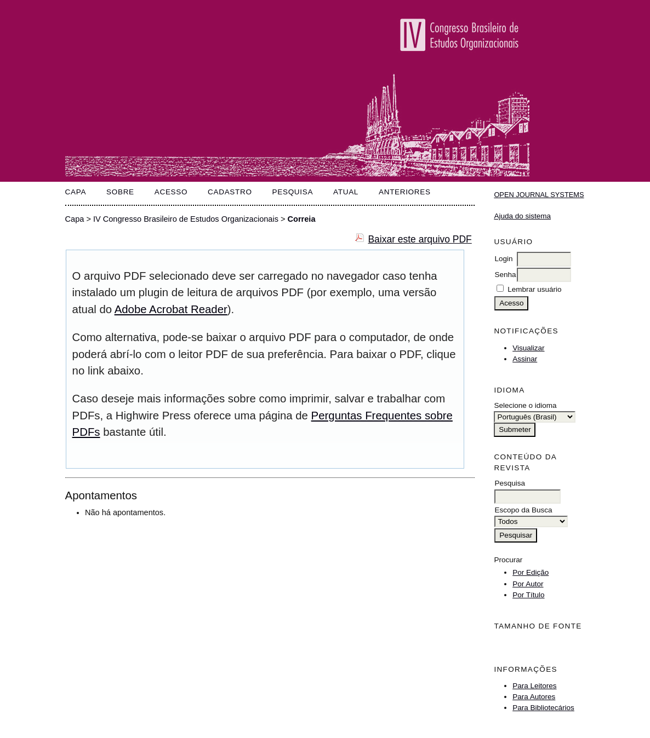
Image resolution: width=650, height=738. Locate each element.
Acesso (171, 192)
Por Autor (527, 584)
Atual (345, 192)
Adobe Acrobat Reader (171, 309)
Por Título (528, 595)
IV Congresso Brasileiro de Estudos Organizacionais (185, 219)
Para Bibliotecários (543, 708)
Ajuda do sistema (522, 216)
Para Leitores (534, 686)
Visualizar (528, 348)
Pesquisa (292, 192)
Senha (505, 274)
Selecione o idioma (525, 405)
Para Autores (533, 697)
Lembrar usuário (534, 289)
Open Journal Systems (539, 195)
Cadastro (230, 192)
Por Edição (530, 572)
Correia (302, 219)
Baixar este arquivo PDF (419, 239)
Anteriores (405, 192)
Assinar (524, 359)
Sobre (120, 192)
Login (503, 259)
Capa (76, 192)
